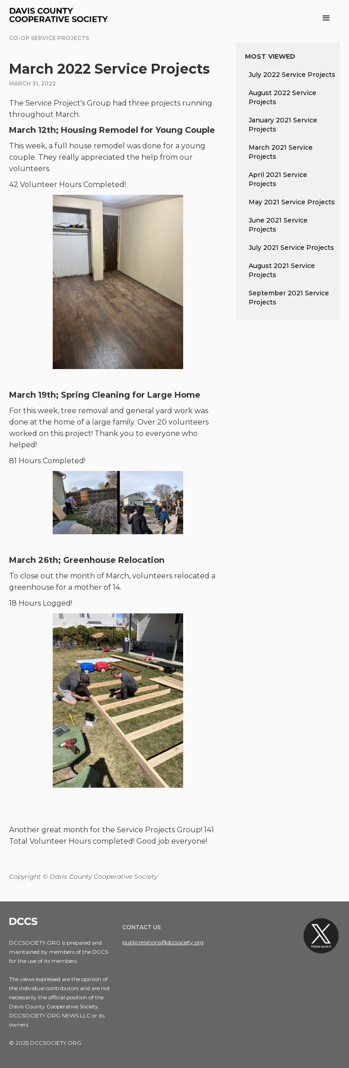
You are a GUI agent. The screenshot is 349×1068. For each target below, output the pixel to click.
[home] (60, 16)
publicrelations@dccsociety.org (163, 942)
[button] (326, 18)
